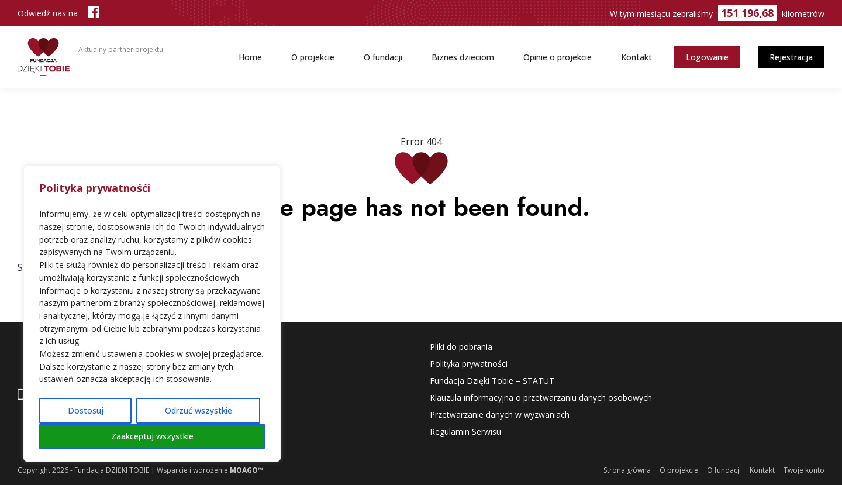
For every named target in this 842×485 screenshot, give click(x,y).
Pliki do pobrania (461, 346)
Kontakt (636, 57)
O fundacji (383, 57)
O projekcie (312, 57)
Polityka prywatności (469, 363)
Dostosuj (85, 410)
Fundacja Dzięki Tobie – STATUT (492, 380)
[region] (152, 314)
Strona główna (627, 470)
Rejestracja (791, 57)
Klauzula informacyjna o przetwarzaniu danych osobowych (541, 397)
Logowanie (707, 57)
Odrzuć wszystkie (198, 410)
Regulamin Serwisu (465, 431)
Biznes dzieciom (463, 57)
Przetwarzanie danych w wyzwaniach (500, 414)
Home (250, 57)
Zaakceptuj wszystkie (152, 436)
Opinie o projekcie (557, 57)
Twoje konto (804, 470)
